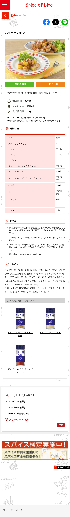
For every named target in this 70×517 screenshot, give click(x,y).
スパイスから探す (17, 401)
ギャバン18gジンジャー (18, 171)
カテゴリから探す (17, 407)
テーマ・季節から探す (19, 413)
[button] (5, 5)
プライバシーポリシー (14, 510)
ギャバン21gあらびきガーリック (22, 166)
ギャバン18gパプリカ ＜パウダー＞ (24, 178)
